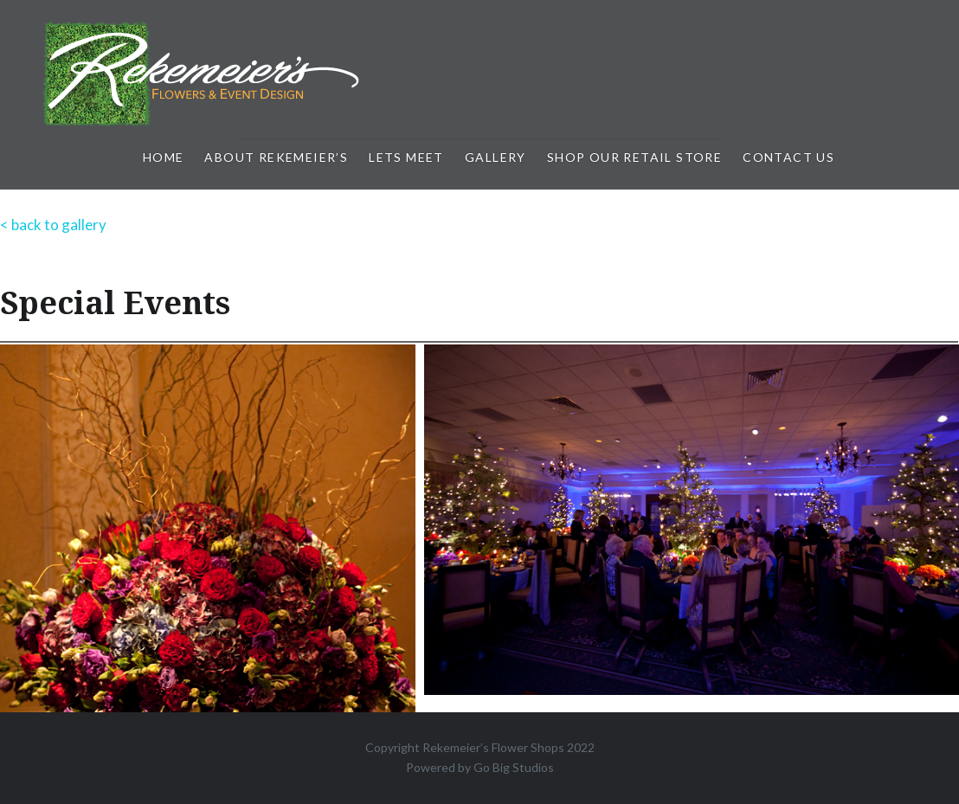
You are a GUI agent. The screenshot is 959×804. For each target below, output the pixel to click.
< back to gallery (53, 224)
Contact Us (788, 157)
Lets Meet (406, 157)
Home (163, 157)
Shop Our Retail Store (634, 157)
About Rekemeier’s (276, 157)
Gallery (495, 157)
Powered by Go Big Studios (480, 767)
